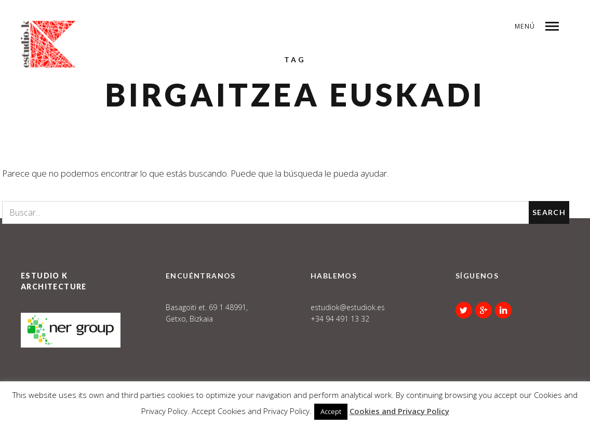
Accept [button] (330, 411)
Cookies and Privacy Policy (399, 411)
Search (549, 212)
